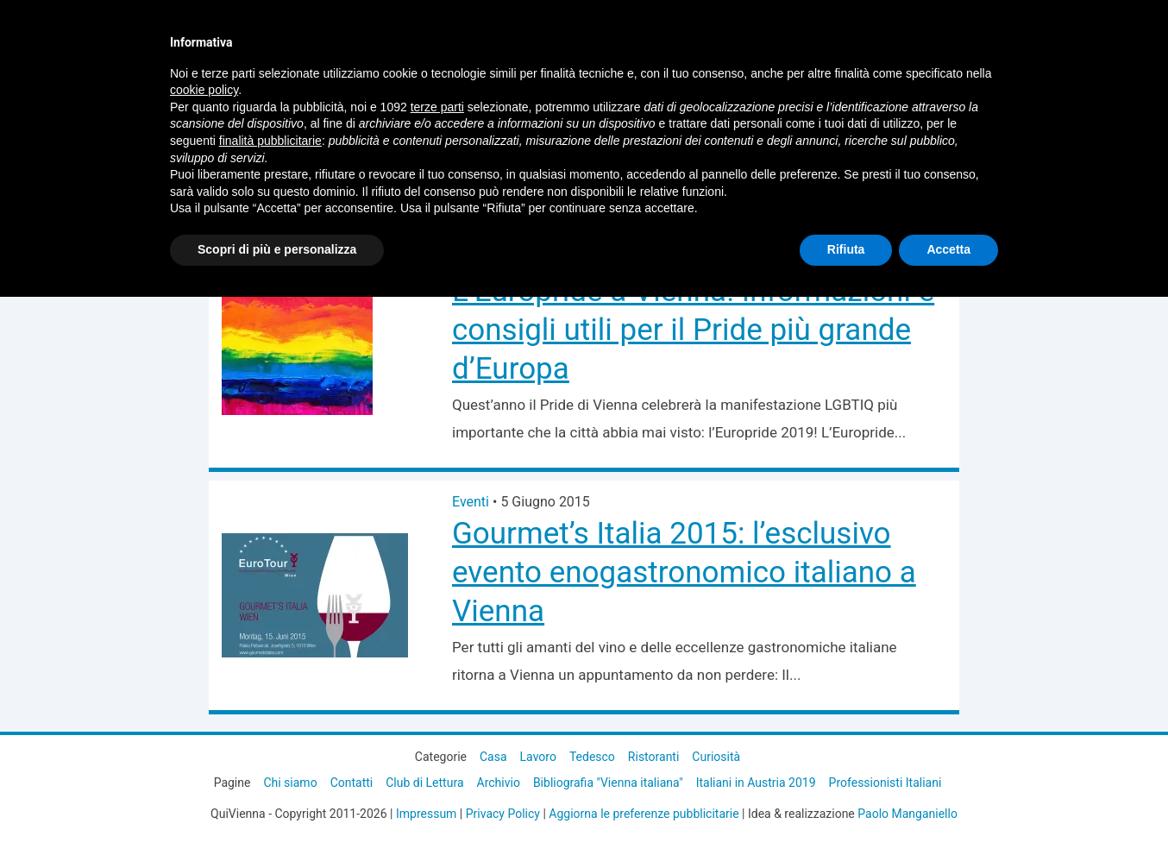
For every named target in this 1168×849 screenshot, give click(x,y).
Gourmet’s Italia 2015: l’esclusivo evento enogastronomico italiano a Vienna (684, 572)
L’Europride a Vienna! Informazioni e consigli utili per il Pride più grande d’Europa (693, 330)
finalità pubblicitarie (270, 141)
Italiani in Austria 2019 (756, 782)
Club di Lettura (424, 782)
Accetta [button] (948, 249)
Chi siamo (290, 782)
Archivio (498, 782)
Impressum (426, 814)
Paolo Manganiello (907, 814)
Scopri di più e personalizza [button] (277, 249)
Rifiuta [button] (846, 249)
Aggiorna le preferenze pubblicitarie (643, 814)
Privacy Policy (503, 814)
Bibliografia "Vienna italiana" (608, 782)
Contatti (352, 782)
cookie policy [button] (204, 90)
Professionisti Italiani (885, 782)
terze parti (437, 107)
